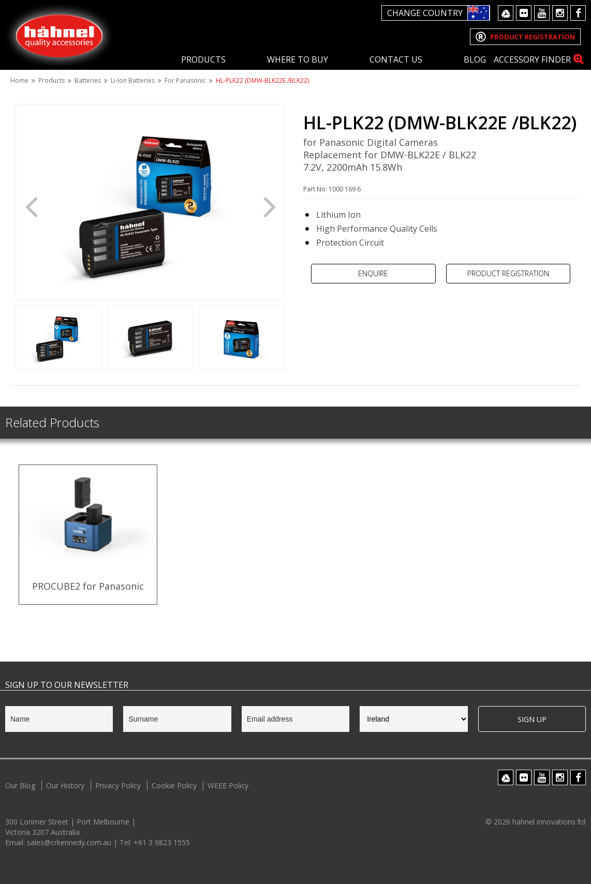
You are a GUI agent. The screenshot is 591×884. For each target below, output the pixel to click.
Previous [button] (31, 205)
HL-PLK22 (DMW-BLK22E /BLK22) (262, 80)
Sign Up (532, 719)
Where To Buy (297, 59)
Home (19, 80)
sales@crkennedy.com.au (70, 842)
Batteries (88, 80)
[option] (150, 202)
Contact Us (396, 59)
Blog (475, 59)
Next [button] (270, 205)
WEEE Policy (228, 785)
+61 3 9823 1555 (162, 842)
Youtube (542, 13)
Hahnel (59, 34)
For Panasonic (185, 80)
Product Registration (508, 273)
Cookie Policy (174, 785)
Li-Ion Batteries (133, 80)
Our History (65, 785)
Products (203, 59)
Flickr (523, 13)
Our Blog (20, 785)
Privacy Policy (118, 785)
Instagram (560, 13)
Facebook (578, 13)
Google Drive (505, 13)
